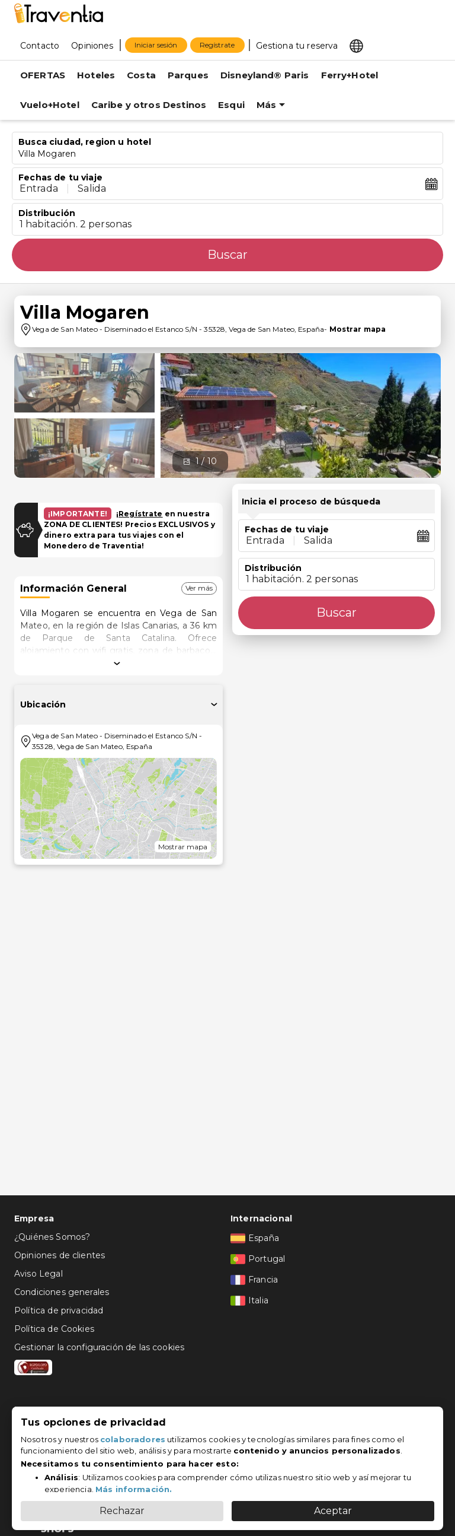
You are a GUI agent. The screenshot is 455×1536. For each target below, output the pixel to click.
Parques (188, 75)
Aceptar (333, 1510)
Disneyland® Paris (264, 75)
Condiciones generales (61, 1292)
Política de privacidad (58, 1310)
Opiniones (92, 45)
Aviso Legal (38, 1273)
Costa (141, 75)
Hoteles (96, 75)
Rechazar (122, 1510)
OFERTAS (42, 75)
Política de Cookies (54, 1329)
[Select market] (357, 45)
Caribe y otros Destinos (148, 104)
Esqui (231, 104)
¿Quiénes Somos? (52, 1237)
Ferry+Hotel (350, 75)
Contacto (39, 45)
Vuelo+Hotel (49, 104)
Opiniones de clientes (59, 1255)
